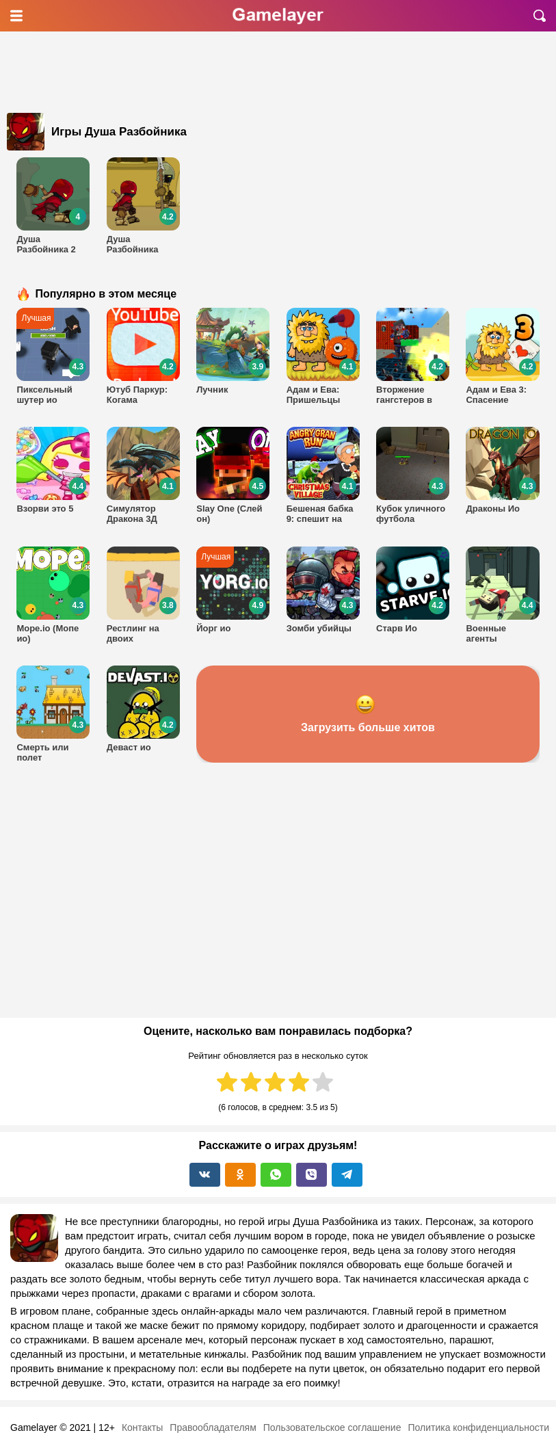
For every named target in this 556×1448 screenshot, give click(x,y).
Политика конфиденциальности (478, 1427)
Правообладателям (213, 1427)
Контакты (142, 1427)
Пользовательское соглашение (332, 1427)
